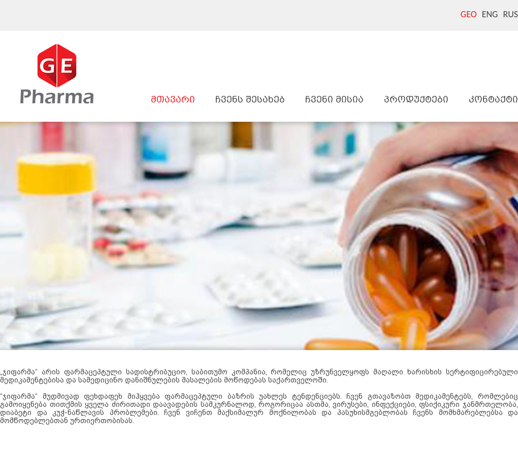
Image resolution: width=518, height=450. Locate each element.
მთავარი (173, 99)
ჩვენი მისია (334, 99)
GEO (469, 14)
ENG (490, 14)
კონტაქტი (493, 99)
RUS (510, 14)
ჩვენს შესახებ (250, 99)
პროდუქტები (416, 99)
